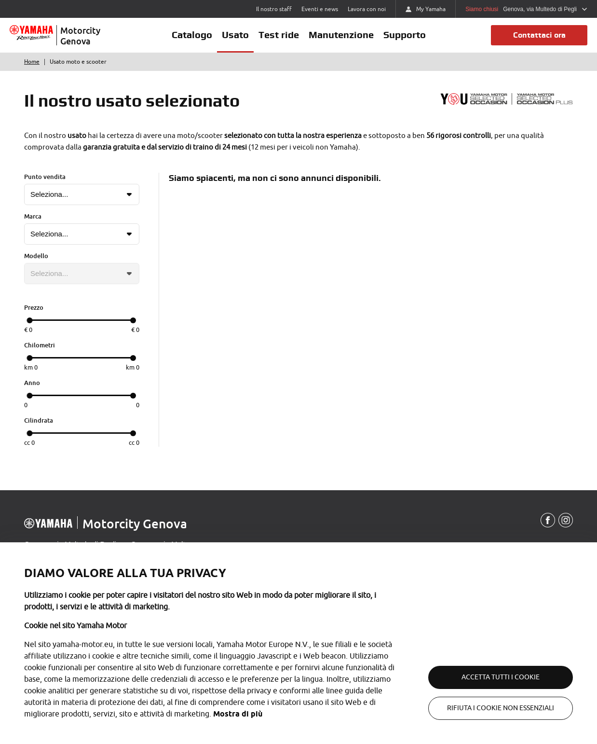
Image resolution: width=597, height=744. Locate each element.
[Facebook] (548, 520)
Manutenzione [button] (341, 35)
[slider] (29, 320)
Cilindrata (38, 420)
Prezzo (33, 307)
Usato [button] (235, 35)
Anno (32, 382)
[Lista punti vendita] (81, 194)
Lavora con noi (367, 9)
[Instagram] (565, 520)
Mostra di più (237, 713)
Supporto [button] (404, 35)
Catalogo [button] (192, 35)
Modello (36, 256)
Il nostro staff (274, 9)
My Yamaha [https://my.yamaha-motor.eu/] (426, 9)
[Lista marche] (81, 234)
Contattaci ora (539, 35)
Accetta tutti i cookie (500, 677)
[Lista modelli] (81, 273)
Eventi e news (319, 9)
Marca (32, 216)
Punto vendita (45, 176)
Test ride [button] (278, 35)
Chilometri (39, 345)
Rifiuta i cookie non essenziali (500, 708)
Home (32, 62)
